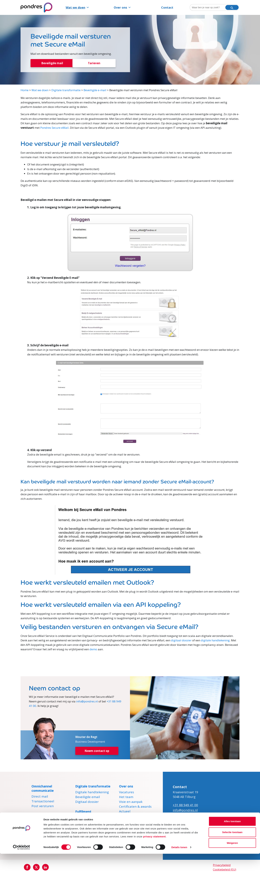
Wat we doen (77, 7)
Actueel (124, 812)
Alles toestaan (232, 842)
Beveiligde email (87, 797)
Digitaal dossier (87, 802)
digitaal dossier (181, 641)
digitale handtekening (215, 641)
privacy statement (154, 857)
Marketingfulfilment (90, 823)
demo (93, 649)
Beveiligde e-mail (95, 90)
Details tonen (179, 868)
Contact (167, 7)
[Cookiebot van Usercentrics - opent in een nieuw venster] (21, 868)
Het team (126, 797)
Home (25, 90)
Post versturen (43, 806)
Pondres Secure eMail (54, 128)
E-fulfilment (84, 818)
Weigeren (232, 864)
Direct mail (40, 797)
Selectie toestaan (232, 853)
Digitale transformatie (66, 90)
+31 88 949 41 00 (185, 805)
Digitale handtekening (92, 793)
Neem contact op (97, 751)
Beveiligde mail (52, 63)
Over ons (122, 7)
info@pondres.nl (87, 701)
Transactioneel (43, 802)
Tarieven (94, 63)
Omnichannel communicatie (43, 788)
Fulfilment (83, 812)
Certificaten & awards (135, 807)
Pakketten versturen (90, 827)
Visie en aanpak (130, 802)
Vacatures (126, 793)
